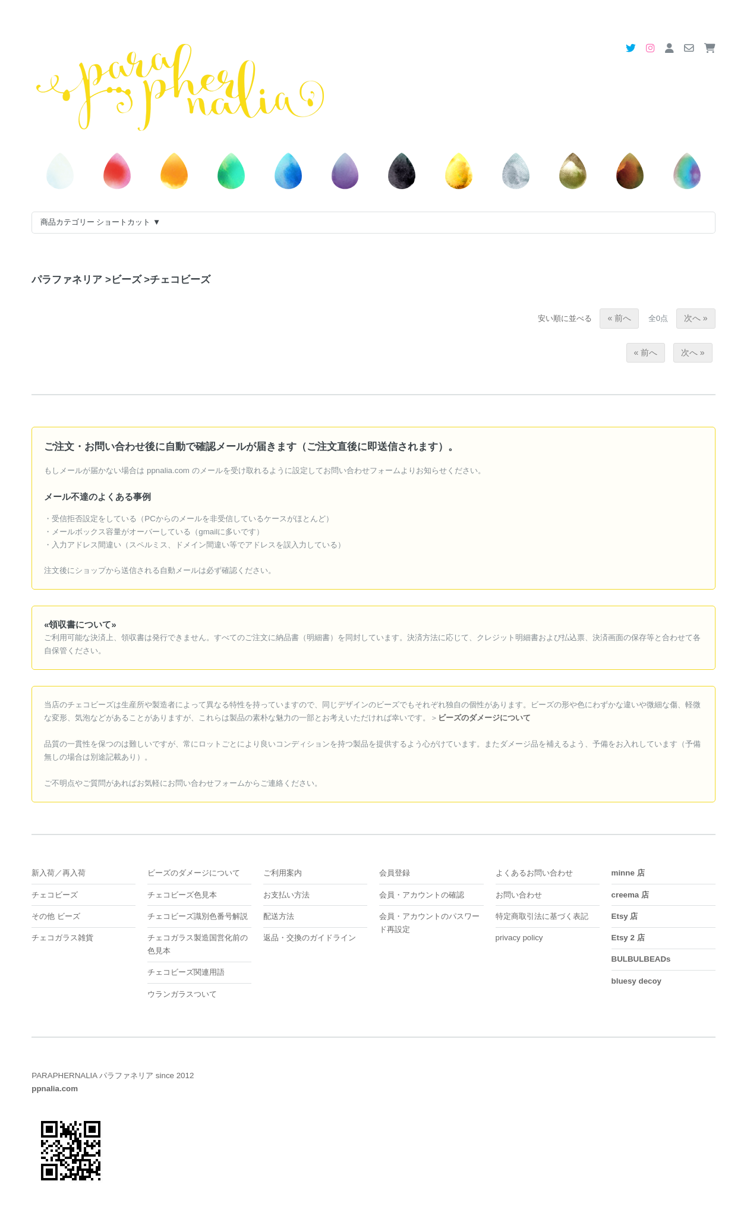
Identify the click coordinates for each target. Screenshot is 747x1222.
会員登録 (394, 872)
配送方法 (278, 916)
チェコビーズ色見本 (182, 894)
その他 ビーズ (55, 916)
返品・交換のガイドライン (309, 937)
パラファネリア (66, 279)
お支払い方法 (286, 894)
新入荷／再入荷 (58, 872)
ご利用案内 (282, 872)
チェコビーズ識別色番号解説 (197, 916)
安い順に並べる (565, 318)
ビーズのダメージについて (193, 872)
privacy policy (519, 937)
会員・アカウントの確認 (421, 894)
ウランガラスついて (182, 994)
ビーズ (123, 279)
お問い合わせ (519, 894)
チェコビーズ (177, 279)
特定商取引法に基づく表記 (542, 916)
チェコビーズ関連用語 (186, 972)
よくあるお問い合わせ (534, 872)
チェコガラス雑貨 (62, 937)
